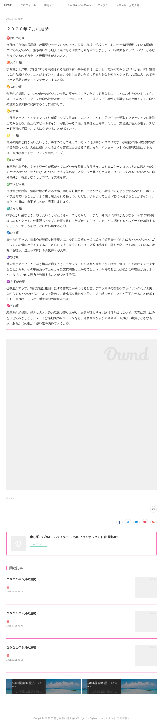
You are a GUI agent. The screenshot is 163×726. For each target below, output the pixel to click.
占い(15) (10, 498)
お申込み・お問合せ (127, 5)
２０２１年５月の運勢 (21, 579)
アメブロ (103, 5)
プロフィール (28, 5)
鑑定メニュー (51, 5)
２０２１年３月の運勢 (21, 648)
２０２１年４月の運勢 (21, 613)
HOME (8, 5)
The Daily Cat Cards (79, 5)
